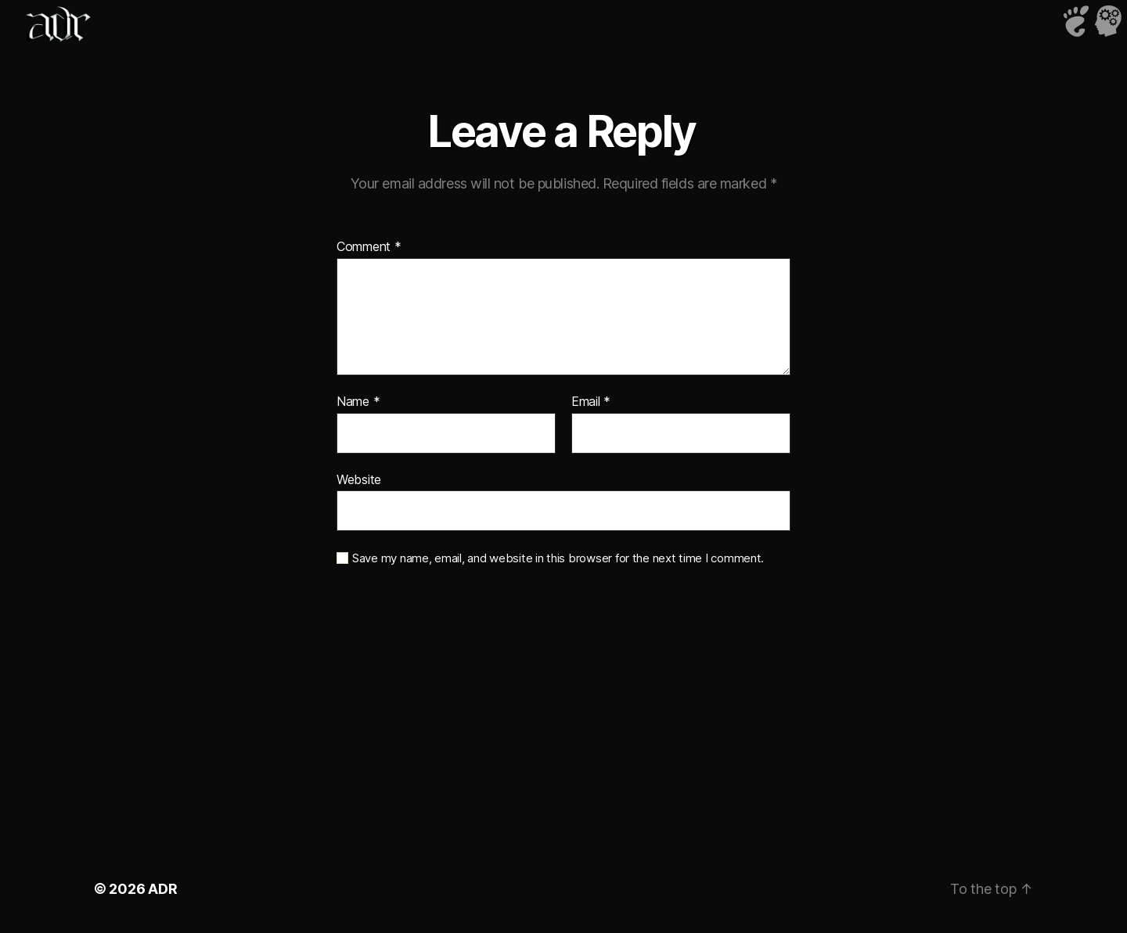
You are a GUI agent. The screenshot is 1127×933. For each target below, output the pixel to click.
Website (359, 479)
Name (358, 402)
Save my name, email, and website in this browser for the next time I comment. (558, 558)
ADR (162, 889)
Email (590, 402)
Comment (369, 247)
